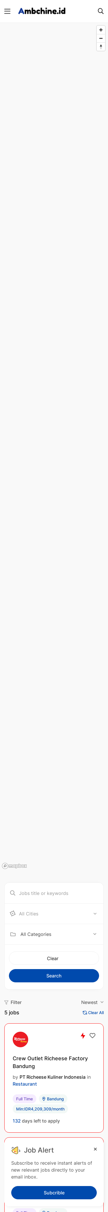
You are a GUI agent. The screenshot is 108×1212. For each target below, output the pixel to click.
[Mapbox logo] (14, 866)
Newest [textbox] (89, 1002)
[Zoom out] (101, 38)
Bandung (53, 1098)
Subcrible (54, 1193)
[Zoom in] (101, 30)
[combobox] (58, 934)
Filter (13, 1002)
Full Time (24, 1098)
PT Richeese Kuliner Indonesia (53, 1077)
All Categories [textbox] (35, 934)
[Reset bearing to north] (101, 46)
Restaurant (25, 1084)
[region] (54, 447)
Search (54, 976)
